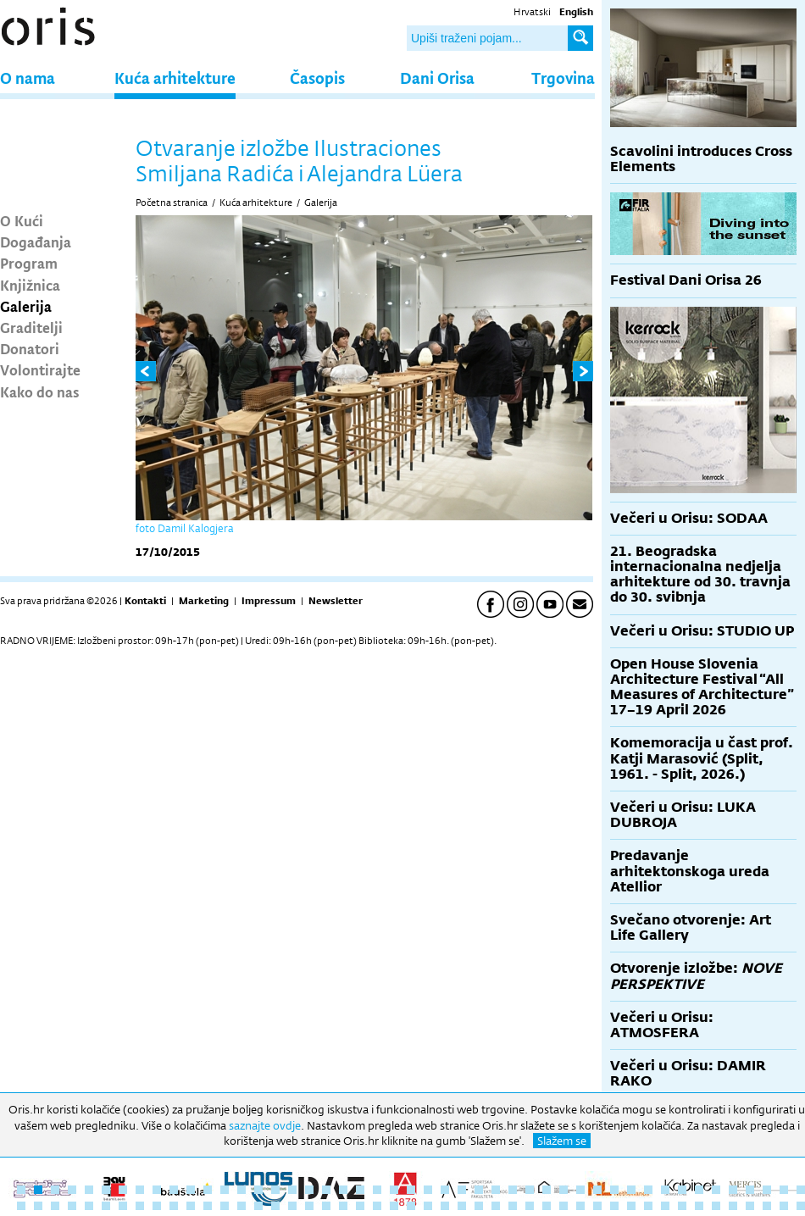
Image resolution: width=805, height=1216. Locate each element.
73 (445, 1206)
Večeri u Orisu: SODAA (689, 518)
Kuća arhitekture (175, 77)
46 (784, 1189)
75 (479, 1206)
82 (597, 1206)
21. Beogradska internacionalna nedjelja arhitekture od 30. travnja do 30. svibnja (700, 574)
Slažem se (561, 1140)
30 (512, 1189)
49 (38, 1206)
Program (29, 263)
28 (479, 1189)
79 (546, 1206)
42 (716, 1189)
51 (72, 1206)
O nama (27, 77)
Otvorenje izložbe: (696, 975)
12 (207, 1189)
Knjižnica (30, 285)
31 (529, 1189)
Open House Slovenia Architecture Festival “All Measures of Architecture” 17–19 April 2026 (702, 687)
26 (445, 1189)
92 (767, 1206)
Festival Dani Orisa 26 (686, 280)
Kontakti (145, 601)
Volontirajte (40, 369)
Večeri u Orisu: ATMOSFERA (661, 1024)
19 (326, 1189)
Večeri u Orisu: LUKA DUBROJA (683, 814)
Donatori (29, 348)
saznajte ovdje (265, 1125)
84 (631, 1206)
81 (580, 1206)
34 (580, 1189)
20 (343, 1189)
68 (360, 1206)
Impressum (269, 601)
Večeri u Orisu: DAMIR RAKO (688, 1073)
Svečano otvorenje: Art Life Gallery (690, 927)
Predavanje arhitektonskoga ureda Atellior (689, 871)
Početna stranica (172, 202)
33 (563, 1189)
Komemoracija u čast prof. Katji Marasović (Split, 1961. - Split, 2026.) (701, 758)
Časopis (317, 77)
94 (801, 1206)
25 (428, 1189)
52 (89, 1206)
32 (546, 1189)
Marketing (204, 601)
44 (750, 1189)
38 (648, 1189)
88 (699, 1206)
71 (411, 1206)
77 (512, 1206)
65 (309, 1206)
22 (377, 1189)
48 (21, 1206)
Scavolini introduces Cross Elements (701, 158)
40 (682, 1189)
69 (377, 1206)
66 (326, 1206)
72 (428, 1206)
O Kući (21, 220)
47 (801, 1189)
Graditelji (31, 327)
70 (394, 1206)
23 (394, 1189)
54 (123, 1206)
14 (241, 1189)
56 (157, 1206)
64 (292, 1206)
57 (173, 1206)
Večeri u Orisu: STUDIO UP (702, 631)
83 (614, 1206)
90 (733, 1206)
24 (411, 1189)
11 (190, 1189)
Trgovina (563, 77)
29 (495, 1189)
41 (699, 1189)
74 (462, 1206)
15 (258, 1189)
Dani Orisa (437, 77)
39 (665, 1189)
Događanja (35, 241)
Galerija (26, 306)
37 (631, 1189)
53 (106, 1206)
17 (292, 1189)
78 (529, 1206)
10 (173, 1189)
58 (190, 1206)
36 (614, 1189)
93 (784, 1206)
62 (258, 1206)
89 (716, 1206)
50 (55, 1206)
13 (224, 1189)
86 (665, 1206)
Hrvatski (532, 12)
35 (597, 1189)
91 (750, 1206)
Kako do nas (40, 391)
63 (275, 1206)
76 (495, 1206)
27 (462, 1189)
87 (682, 1206)
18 (309, 1189)
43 (733, 1189)
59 (207, 1206)
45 (767, 1189)
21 (360, 1189)
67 (343, 1206)
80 (563, 1206)
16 (275, 1189)
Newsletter (335, 601)
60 (224, 1206)
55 (140, 1206)
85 (648, 1206)
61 (241, 1206)
